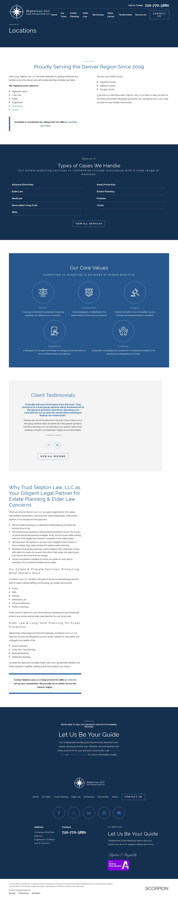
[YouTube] (119, 813)
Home (35, 797)
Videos (115, 797)
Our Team (46, 797)
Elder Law (75, 797)
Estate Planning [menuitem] (74, 15)
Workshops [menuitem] (98, 15)
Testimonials (103, 797)
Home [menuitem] (54, 15)
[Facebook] (59, 813)
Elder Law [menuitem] (85, 15)
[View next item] (54, 445)
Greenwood (17, 106)
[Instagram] (104, 813)
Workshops (89, 797)
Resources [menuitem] (140, 15)
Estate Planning (61, 797)
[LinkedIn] (89, 813)
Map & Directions (42, 843)
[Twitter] (74, 813)
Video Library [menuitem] (110, 15)
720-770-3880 (157, 5)
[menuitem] (12, 893)
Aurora (15, 110)
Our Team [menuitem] (64, 15)
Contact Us (159, 14)
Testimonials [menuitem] (125, 15)
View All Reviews (49, 456)
